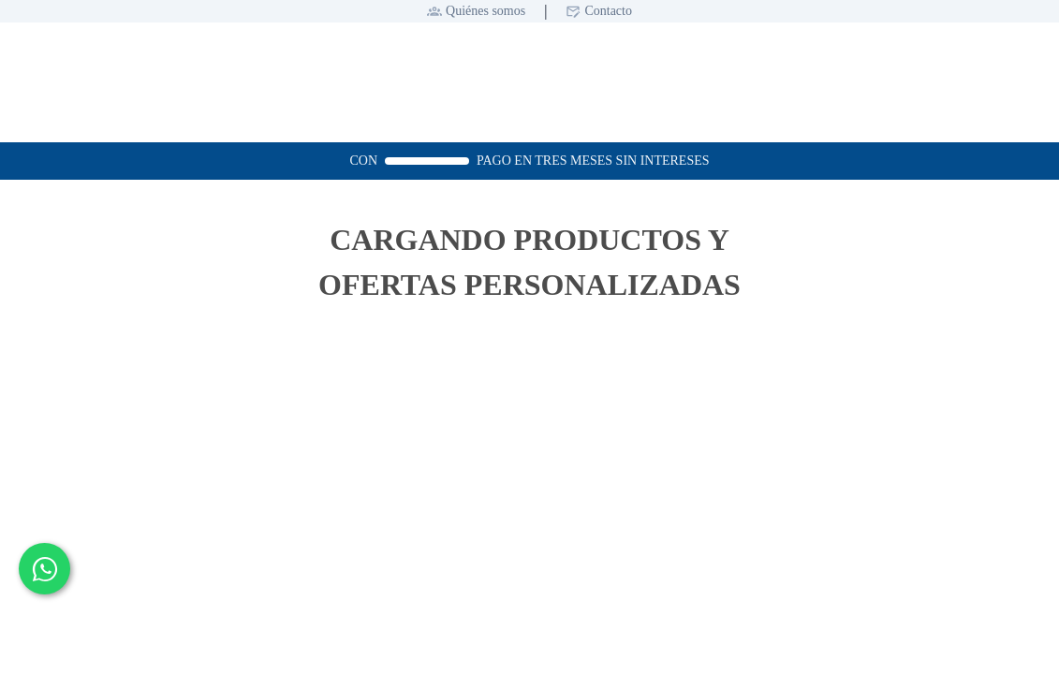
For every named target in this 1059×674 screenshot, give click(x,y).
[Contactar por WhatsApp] (44, 568)
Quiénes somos (485, 11)
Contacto (608, 11)
